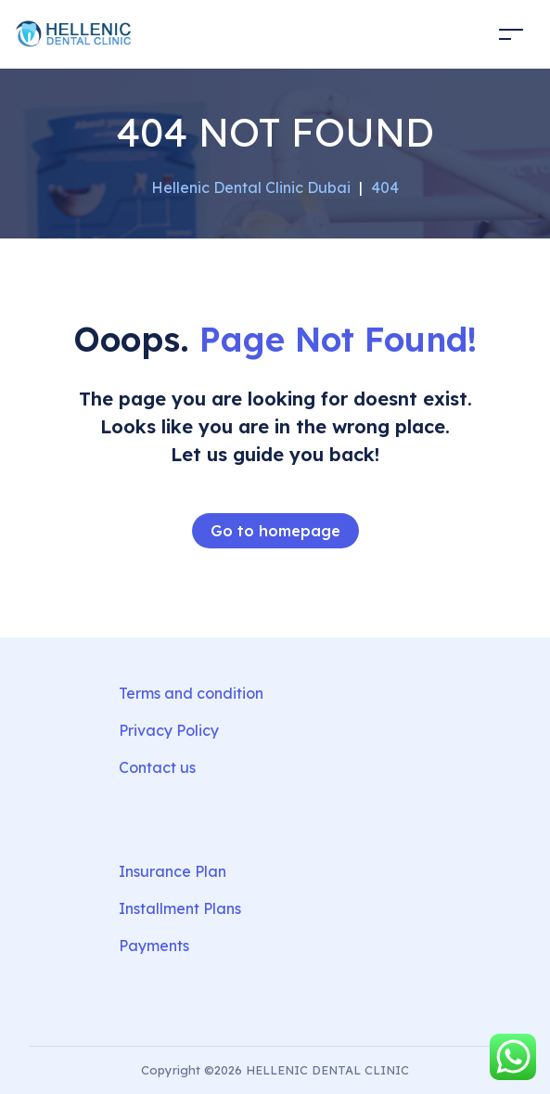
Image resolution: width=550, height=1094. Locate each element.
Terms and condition (191, 693)
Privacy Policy (169, 730)
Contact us (157, 767)
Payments (154, 945)
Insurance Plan (172, 871)
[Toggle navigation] (511, 34)
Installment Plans (180, 908)
